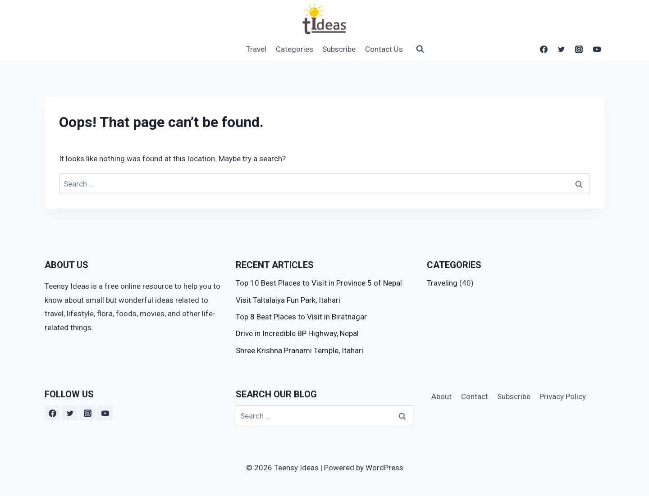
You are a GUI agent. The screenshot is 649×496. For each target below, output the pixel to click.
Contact (474, 396)
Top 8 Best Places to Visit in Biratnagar (301, 316)
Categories (294, 49)
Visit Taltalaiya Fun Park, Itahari (288, 300)
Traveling (442, 282)
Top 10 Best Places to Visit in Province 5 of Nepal (319, 282)
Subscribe (339, 49)
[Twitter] (561, 49)
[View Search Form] (415, 49)
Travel (256, 49)
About (441, 396)
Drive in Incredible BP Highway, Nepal (297, 333)
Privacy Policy (562, 396)
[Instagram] (579, 49)
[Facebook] (544, 49)
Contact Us (384, 49)
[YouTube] (596, 49)
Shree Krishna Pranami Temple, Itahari (299, 350)
